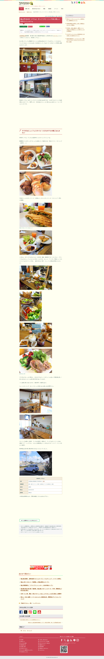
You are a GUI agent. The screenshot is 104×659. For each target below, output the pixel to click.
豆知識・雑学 (23, 646)
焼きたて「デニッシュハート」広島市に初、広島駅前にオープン (75, 19)
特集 (44, 8)
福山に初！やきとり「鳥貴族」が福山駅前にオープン (35, 582)
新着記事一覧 (23, 644)
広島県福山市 (23, 35)
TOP (21, 8)
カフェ (24, 630)
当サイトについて (43, 643)
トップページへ (36, 603)
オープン (55, 35)
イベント (56, 8)
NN (21, 630)
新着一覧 (27, 8)
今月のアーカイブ (24, 648)
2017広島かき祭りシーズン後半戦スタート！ (30, 619)
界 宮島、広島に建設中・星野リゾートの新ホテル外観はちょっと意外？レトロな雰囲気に (75, 30)
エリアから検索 (23, 643)
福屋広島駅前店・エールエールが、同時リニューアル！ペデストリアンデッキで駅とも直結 (75, 40)
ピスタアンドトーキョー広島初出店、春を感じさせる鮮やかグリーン (75, 35)
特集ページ (23, 641)
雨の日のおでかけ (36, 8)
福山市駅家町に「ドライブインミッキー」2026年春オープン (37, 585)
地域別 (49, 8)
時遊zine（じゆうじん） (44, 648)
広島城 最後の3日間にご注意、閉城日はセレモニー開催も (75, 24)
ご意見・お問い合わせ (44, 639)
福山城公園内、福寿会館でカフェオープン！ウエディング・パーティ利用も (41, 578)
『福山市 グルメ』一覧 (25, 603)
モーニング (29, 630)
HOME (22, 639)
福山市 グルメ (30, 26)
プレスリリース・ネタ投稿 (44, 641)
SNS (62, 8)
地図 (44, 481)
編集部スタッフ (42, 644)
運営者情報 (42, 646)
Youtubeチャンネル (24, 651)
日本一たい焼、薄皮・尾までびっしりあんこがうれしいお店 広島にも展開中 (41, 593)
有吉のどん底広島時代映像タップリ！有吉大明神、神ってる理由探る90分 (44, 622)
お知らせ (48, 643)
